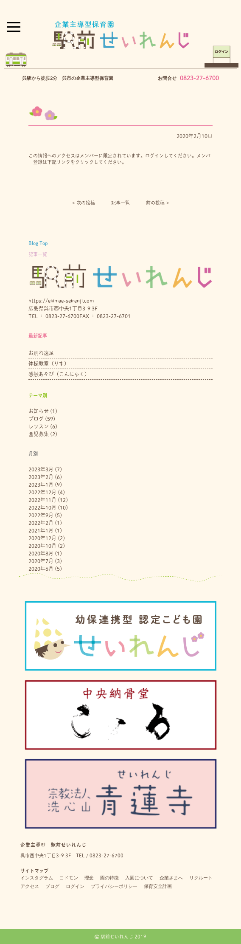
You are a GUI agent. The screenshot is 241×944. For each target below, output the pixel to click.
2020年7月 (40, 561)
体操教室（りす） (48, 363)
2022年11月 (42, 499)
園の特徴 (109, 877)
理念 (89, 877)
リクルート (201, 877)
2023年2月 (40, 476)
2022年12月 (42, 492)
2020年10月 (42, 545)
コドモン (68, 877)
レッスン (38, 426)
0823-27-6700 (199, 78)
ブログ (36, 418)
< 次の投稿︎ (83, 202)
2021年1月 (40, 530)
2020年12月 (42, 538)
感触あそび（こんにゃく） (59, 374)
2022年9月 (40, 515)
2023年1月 (40, 484)
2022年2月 (40, 522)
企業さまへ (171, 877)
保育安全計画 (158, 886)
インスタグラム (36, 877)
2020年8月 (40, 553)
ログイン (75, 886)
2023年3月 (40, 469)
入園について (139, 877)
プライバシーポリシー (114, 886)
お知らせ (38, 411)
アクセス (29, 886)
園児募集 (38, 434)
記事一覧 (120, 202)
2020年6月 (40, 568)
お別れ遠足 (41, 352)
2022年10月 (42, 507)
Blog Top (38, 243)
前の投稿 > (157, 202)
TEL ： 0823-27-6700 (53, 315)
